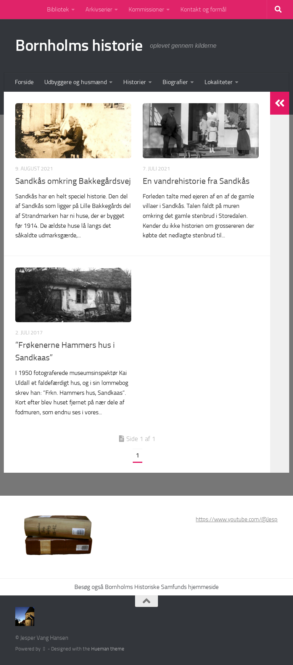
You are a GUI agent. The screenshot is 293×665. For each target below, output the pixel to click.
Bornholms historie (78, 45)
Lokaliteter (218, 82)
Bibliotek (58, 9)
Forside (24, 82)
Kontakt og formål (203, 9)
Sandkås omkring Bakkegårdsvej (73, 181)
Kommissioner (146, 9)
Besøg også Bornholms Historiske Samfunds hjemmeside (146, 586)
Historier (134, 82)
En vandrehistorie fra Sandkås (196, 181)
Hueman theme (107, 649)
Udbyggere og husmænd (75, 82)
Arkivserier (98, 9)
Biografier (175, 82)
